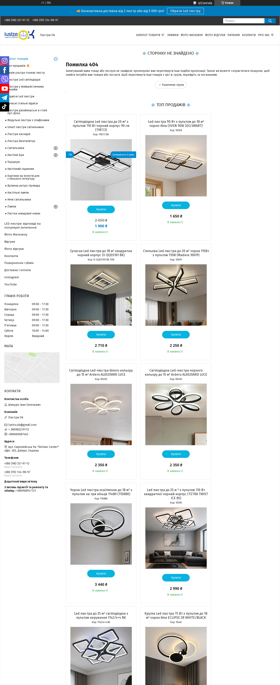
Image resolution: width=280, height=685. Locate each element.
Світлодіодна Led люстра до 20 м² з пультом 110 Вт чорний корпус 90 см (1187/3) (99, 126)
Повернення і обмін (19, 263)
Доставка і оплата (17, 270)
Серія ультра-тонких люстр (26, 72)
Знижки (173, 35)
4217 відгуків (205, 2)
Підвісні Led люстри (20, 96)
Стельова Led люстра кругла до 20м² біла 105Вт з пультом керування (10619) (241, 496)
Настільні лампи (18, 192)
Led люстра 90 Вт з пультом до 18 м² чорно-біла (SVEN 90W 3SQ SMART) (170, 124)
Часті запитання (153, 655)
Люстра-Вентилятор (21, 141)
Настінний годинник (20, 169)
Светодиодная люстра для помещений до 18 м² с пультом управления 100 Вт (170, 496)
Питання (233, 35)
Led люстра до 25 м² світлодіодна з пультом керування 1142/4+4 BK (242, 372)
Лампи (11, 206)
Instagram (11, 277)
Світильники (15, 148)
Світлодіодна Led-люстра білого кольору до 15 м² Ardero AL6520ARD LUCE (170, 253)
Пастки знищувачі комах (23, 213)
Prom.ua (159, 673)
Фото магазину (192, 35)
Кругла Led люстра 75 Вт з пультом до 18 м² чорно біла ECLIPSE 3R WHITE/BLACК (99, 498)
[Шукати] (270, 20)
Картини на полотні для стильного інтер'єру (23, 177)
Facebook (218, 646)
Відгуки (9, 241)
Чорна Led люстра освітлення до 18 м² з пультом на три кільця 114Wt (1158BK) (99, 372)
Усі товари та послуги (97, 616)
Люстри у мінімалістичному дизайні (25, 88)
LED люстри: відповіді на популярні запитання (22, 225)
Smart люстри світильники (25, 127)
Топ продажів (13, 651)
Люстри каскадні (18, 134)
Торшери (13, 162)
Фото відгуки (215, 35)
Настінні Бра (15, 155)
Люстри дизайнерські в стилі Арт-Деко (27, 112)
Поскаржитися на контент (131, 677)
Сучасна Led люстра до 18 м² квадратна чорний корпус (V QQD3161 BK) (242, 124)
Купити (99, 209)
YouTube (10, 284)
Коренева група (173, 85)
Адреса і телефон (85, 646)
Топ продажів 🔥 (18, 66)
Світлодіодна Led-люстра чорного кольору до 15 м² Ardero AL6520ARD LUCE (242, 253)
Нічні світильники (19, 199)
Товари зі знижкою (17, 646)
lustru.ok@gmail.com (22, 425)
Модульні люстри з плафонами (28, 120)
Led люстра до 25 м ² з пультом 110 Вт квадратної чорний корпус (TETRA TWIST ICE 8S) (171, 374)
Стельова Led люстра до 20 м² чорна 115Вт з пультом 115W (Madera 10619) (99, 253)
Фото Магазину (15, 234)
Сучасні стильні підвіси (22, 103)
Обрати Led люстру (185, 11)
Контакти (249, 35)
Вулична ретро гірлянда (23, 185)
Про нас (264, 35)
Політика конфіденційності (163, 677)
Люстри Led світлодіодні (23, 79)
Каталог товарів (148, 35)
